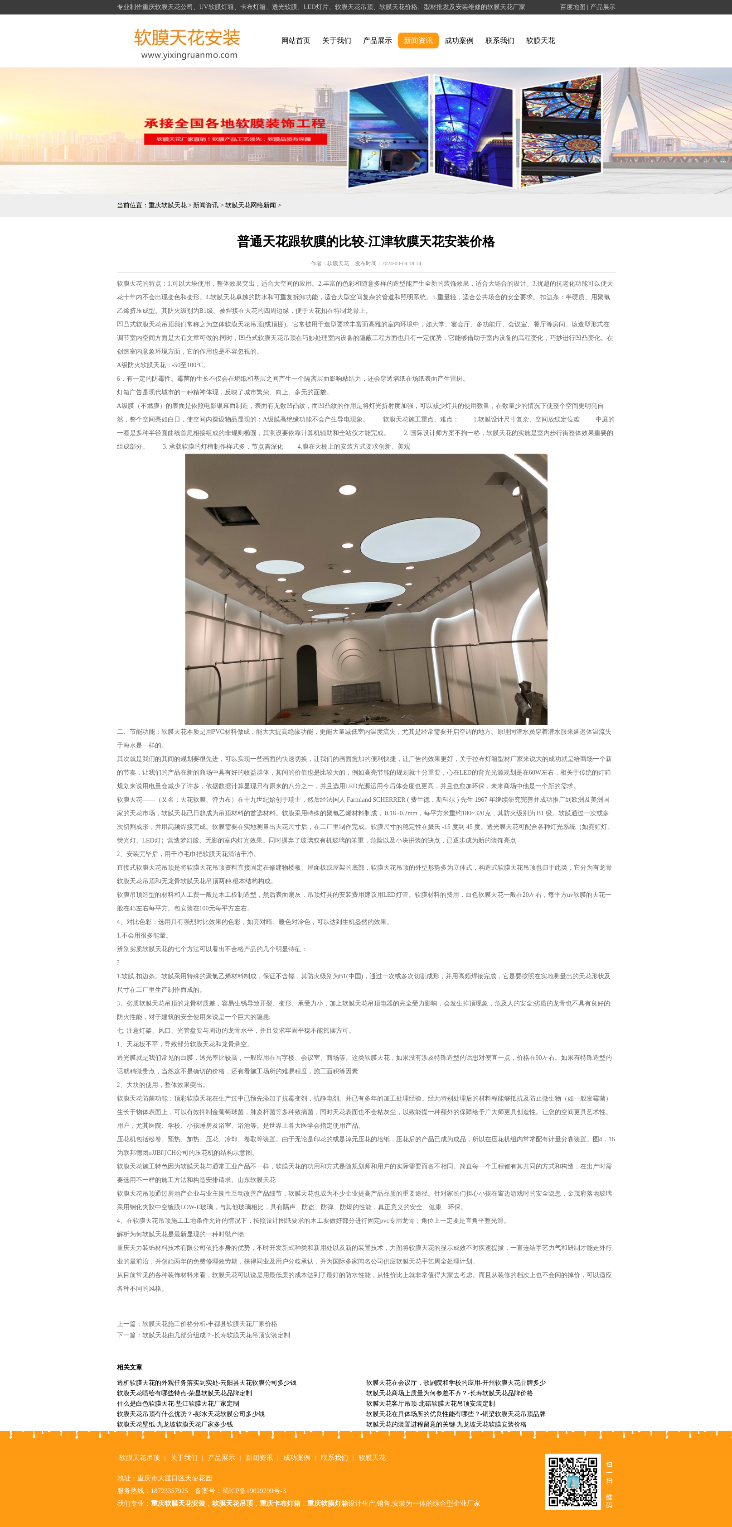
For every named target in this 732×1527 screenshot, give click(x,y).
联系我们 (499, 40)
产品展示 (603, 7)
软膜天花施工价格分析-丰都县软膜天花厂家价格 (210, 1324)
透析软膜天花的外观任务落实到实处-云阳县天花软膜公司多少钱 (207, 1382)
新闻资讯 (418, 40)
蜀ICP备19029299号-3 (254, 1490)
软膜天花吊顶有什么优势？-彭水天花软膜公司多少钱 (191, 1414)
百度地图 (573, 7)
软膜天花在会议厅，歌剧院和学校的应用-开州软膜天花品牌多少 (456, 1382)
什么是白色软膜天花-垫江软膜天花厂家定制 (178, 1403)
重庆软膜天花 (168, 205)
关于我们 (336, 40)
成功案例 (459, 40)
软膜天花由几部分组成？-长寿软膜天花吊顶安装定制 (216, 1335)
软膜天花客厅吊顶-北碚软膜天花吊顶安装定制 (430, 1403)
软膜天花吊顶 (139, 1457)
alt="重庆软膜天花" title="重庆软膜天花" (187, 40)
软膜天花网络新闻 (250, 205)
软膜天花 (540, 40)
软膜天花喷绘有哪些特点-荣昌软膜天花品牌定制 (184, 1393)
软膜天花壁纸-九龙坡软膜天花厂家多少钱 (175, 1424)
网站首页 (295, 40)
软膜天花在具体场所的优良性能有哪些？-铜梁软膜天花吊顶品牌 (456, 1414)
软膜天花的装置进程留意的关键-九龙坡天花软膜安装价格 (446, 1424)
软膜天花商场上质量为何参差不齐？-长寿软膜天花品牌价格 (449, 1393)
